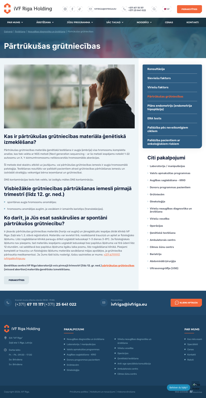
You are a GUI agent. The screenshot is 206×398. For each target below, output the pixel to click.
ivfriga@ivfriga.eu (105, 9)
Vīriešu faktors (158, 87)
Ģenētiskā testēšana (162, 232)
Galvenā (8, 31)
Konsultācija (156, 69)
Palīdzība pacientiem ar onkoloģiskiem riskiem (163, 142)
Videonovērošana (126, 391)
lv (166, 9)
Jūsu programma (80, 22)
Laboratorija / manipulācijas (167, 166)
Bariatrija (155, 254)
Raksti (190, 359)
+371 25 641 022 (137, 10)
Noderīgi (144, 22)
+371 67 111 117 (136, 7)
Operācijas (156, 225)
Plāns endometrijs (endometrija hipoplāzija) (169, 107)
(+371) (29, 304)
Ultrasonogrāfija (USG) (164, 268)
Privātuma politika (79, 391)
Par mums (15, 22)
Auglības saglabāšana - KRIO (167, 180)
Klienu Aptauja (186, 303)
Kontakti (193, 22)
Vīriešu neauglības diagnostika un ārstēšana (171, 210)
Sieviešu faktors (159, 78)
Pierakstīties (189, 9)
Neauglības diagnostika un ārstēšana (46, 31)
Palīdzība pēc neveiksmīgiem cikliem (167, 129)
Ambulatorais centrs (163, 239)
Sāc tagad (114, 22)
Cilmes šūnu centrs (162, 247)
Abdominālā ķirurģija (163, 261)
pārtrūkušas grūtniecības (118, 265)
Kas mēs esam (194, 339)
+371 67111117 (112, 254)
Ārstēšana (45, 22)
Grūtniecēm (157, 194)
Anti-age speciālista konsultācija (134, 363)
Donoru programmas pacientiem (170, 187)
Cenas (169, 22)
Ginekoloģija (157, 201)
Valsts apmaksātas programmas (170, 173)
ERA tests (154, 118)
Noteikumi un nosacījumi (102, 391)
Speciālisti (192, 344)
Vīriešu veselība (159, 218)
